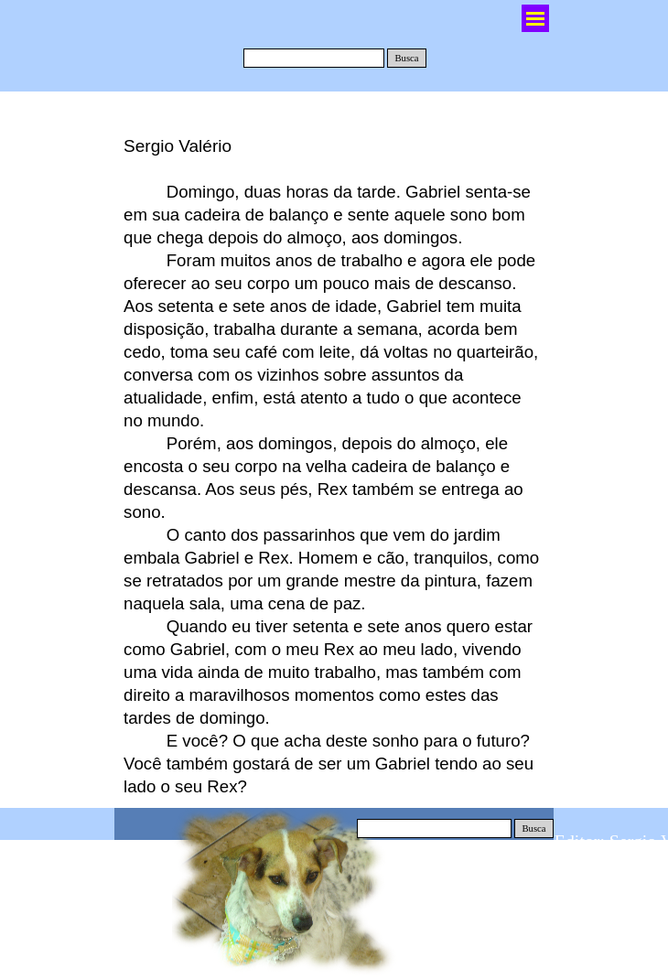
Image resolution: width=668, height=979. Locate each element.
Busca (406, 58)
